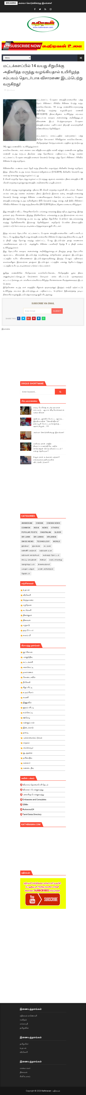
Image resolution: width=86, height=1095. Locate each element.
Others (55, 528)
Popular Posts (29, 532)
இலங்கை (11, 90)
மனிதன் (23, 1020)
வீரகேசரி (24, 1052)
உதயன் (23, 1048)
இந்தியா (25, 546)
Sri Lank (26, 537)
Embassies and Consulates (42, 800)
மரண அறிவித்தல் (45, 569)
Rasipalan (46, 532)
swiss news (28, 541)
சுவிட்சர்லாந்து (55, 560)
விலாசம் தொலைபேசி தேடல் (42, 785)
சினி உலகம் (25, 1076)
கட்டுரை (47, 546)
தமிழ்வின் (24, 1028)
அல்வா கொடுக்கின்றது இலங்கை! (35, 3)
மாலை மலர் (25, 1068)
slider (58, 532)
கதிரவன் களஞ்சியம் (30, 555)
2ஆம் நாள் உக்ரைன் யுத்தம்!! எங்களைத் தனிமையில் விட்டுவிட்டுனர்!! (46, 459)
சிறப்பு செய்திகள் (29, 560)
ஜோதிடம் (26, 574)
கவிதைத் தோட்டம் (51, 555)
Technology (43, 541)
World (56, 541)
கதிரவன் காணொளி (28, 1016)
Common (26, 528)
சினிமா (43, 560)
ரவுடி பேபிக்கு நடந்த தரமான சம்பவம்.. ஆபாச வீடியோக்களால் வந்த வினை (49, 410)
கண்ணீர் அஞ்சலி (29, 551)
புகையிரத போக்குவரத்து (42, 795)
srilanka (51, 537)
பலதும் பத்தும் (28, 569)
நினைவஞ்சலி (44, 564)
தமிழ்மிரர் (24, 1044)
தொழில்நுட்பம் (28, 564)
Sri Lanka (39, 537)
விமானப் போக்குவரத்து (42, 790)
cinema (39, 523)
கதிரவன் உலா (46, 551)
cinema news (53, 523)
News (45, 528)
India (36, 528)
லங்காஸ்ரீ (24, 1024)
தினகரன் (23, 1072)
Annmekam (27, 523)
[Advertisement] (53, 357)
